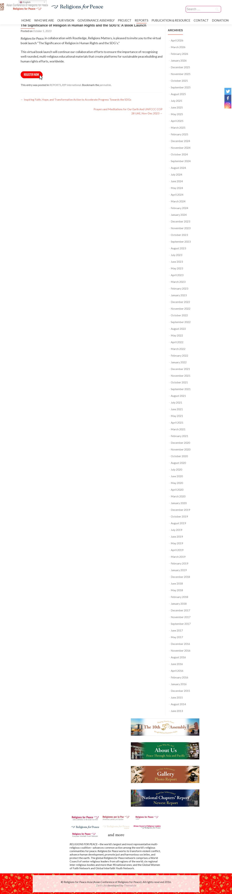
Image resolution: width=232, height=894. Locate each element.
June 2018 (177, 583)
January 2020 (179, 503)
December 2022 (180, 301)
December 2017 (180, 610)
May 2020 (177, 482)
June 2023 (177, 261)
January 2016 (179, 684)
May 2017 (177, 637)
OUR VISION (65, 20)
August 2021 (178, 395)
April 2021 (177, 422)
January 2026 (179, 60)
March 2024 (178, 201)
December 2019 (180, 509)
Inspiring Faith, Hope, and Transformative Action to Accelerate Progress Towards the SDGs (76, 99)
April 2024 (177, 194)
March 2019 (178, 556)
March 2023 (178, 281)
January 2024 (179, 214)
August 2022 (178, 328)
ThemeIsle (130, 885)
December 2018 (180, 576)
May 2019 (177, 543)
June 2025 (177, 107)
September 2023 (181, 241)
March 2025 (178, 127)
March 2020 (178, 496)
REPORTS (141, 20)
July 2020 (176, 469)
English (25, 2)
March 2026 (178, 47)
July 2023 (176, 255)
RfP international (71, 84)
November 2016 (180, 650)
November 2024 (180, 147)
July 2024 (176, 174)
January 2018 (179, 603)
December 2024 (180, 141)
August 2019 (178, 523)
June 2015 (177, 697)
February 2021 (179, 436)
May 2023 (177, 268)
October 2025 (179, 80)
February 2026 (179, 53)
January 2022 (179, 362)
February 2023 (179, 288)
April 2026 (177, 40)
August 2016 (178, 657)
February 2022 (179, 355)
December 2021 (180, 368)
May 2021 (177, 415)
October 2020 (179, 456)
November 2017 (180, 617)
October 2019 (179, 516)
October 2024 (179, 154)
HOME (26, 20)
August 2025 (178, 94)
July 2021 (176, 402)
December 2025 (180, 67)
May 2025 (177, 114)
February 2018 (179, 596)
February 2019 (179, 563)
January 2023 (179, 295)
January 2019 (179, 570)
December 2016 (180, 643)
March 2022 (178, 348)
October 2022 (179, 315)
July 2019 (176, 529)
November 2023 (180, 228)
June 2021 (177, 409)
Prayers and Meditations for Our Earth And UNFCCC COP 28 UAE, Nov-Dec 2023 (128, 111)
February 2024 (179, 208)
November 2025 (180, 73)
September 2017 (181, 623)
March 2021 (178, 429)
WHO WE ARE (44, 20)
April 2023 (177, 275)
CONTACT (201, 20)
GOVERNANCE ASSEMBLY (96, 20)
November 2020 (180, 449)
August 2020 (178, 462)
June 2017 (177, 630)
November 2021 (180, 375)
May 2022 (177, 335)
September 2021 (181, 389)
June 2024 (177, 181)
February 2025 (179, 134)
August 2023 (178, 248)
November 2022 (180, 308)
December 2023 (180, 221)
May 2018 (177, 590)
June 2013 (177, 710)
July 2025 (176, 100)
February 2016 (179, 677)
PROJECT (124, 20)
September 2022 (181, 322)
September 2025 (181, 87)
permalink (105, 84)
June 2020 (177, 476)
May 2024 (177, 187)
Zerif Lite (101, 885)
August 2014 (178, 704)
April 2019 (177, 550)
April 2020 (177, 489)
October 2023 (179, 234)
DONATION (220, 20)
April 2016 (177, 670)
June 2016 (177, 664)
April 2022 (177, 342)
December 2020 (180, 442)
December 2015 (180, 690)
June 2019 (177, 536)
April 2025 (177, 120)
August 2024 (178, 167)
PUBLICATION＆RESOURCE (171, 20)
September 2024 (181, 161)
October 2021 (179, 382)
